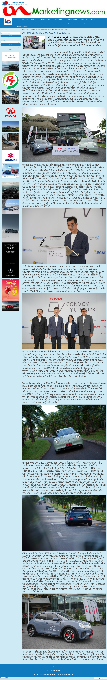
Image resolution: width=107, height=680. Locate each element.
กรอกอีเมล (3, 40)
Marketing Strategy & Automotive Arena (29, 29)
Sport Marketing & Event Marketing (44, 29)
